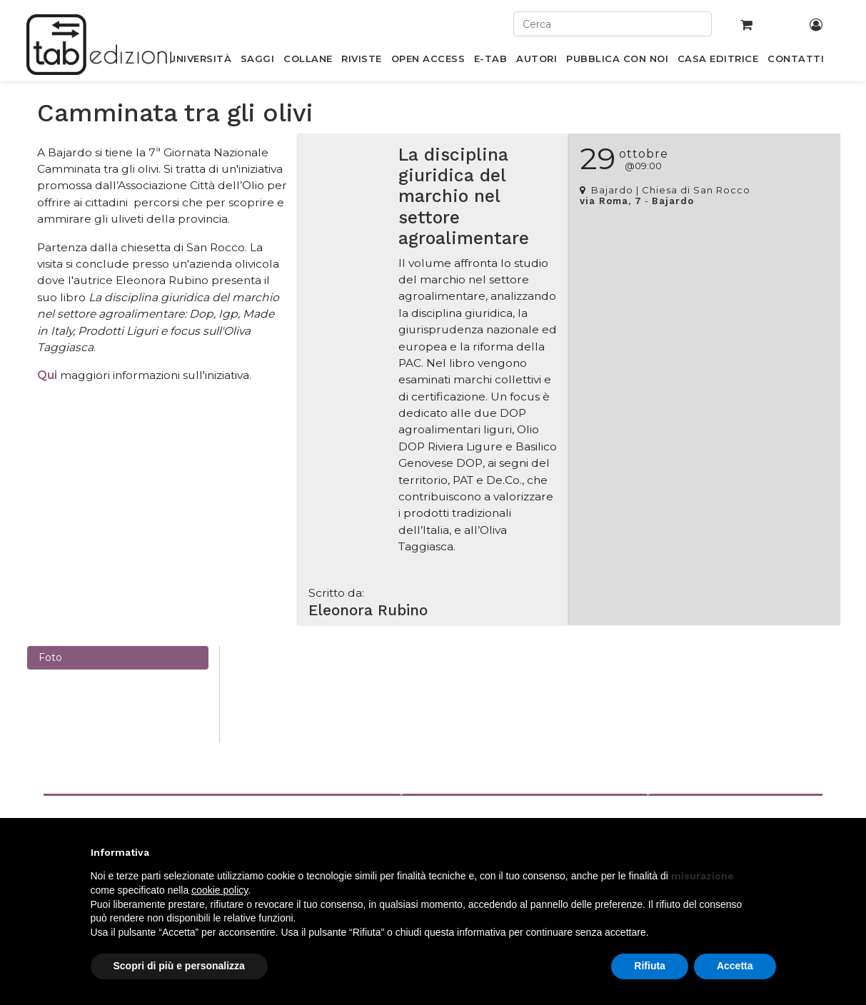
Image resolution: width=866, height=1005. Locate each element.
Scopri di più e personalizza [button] (179, 965)
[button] (400, 791)
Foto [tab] (50, 657)
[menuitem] (200, 61)
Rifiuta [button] (649, 965)
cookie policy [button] (219, 890)
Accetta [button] (735, 965)
